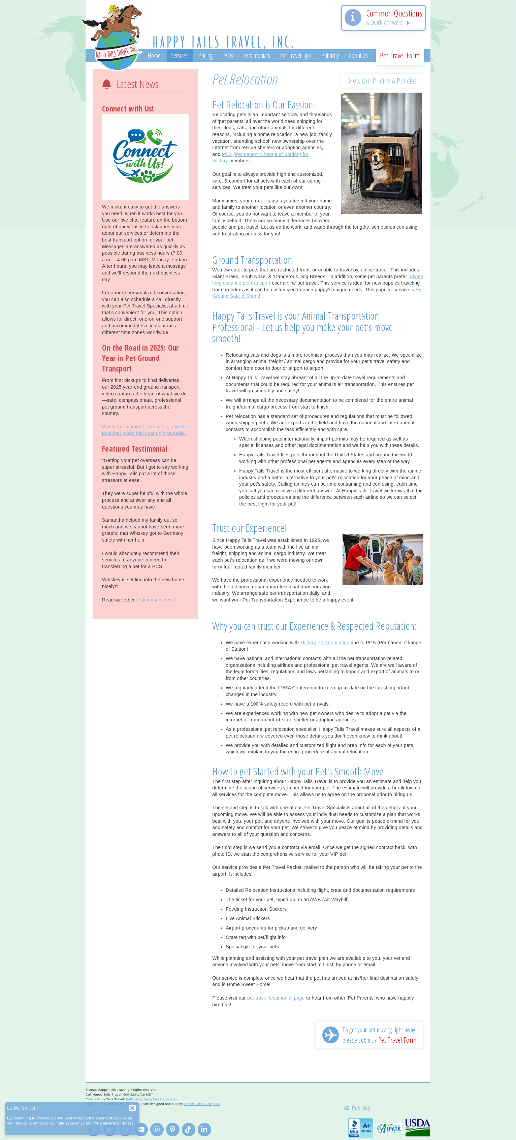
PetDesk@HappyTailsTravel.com (151, 1099)
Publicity (361, 1108)
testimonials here (154, 599)
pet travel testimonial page (276, 998)
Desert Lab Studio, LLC (202, 1104)
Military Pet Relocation (324, 642)
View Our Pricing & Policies (382, 80)
